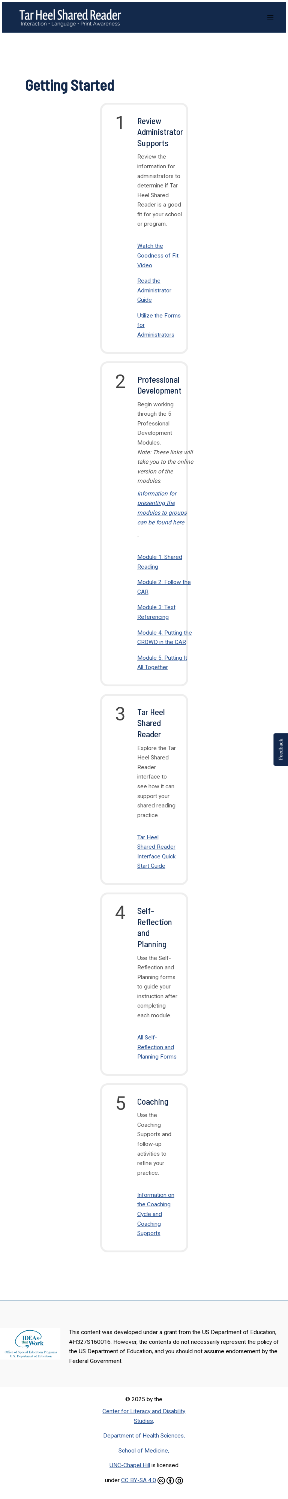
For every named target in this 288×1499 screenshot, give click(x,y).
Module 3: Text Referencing (156, 612)
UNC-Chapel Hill (130, 1465)
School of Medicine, (143, 1450)
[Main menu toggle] (270, 17)
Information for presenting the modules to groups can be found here (162, 508)
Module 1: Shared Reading (159, 562)
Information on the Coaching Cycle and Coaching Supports (155, 1214)
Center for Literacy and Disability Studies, (143, 1416)
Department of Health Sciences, (144, 1435)
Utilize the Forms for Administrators (159, 325)
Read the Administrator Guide (154, 290)
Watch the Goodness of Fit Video (157, 255)
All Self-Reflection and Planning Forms (157, 1047)
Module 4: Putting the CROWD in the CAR (164, 637)
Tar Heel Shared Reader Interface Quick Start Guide (156, 852)
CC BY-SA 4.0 (138, 1480)
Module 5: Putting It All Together (162, 662)
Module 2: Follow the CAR (164, 587)
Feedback (281, 749)
